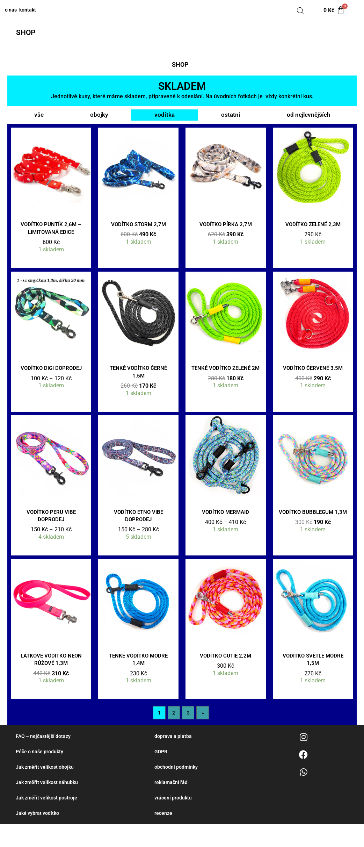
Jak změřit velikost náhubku (48, 804)
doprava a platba (173, 757)
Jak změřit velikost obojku (46, 788)
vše (38, 117)
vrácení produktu (173, 820)
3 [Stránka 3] (188, 733)
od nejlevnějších (307, 117)
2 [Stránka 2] (173, 733)
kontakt (45, 10)
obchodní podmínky (176, 788)
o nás (16, 10)
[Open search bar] (300, 10)
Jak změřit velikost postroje (48, 820)
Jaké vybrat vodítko (38, 835)
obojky (98, 117)
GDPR (161, 772)
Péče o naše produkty (41, 772)
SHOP (30, 33)
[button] (31, 33)
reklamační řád (171, 804)
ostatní (229, 117)
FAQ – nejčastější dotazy (45, 757)
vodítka (163, 117)
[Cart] (334, 10)
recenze (163, 835)
